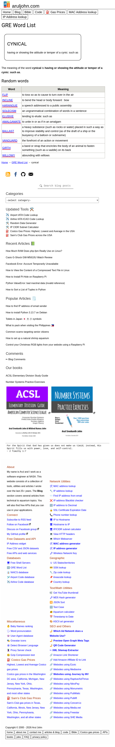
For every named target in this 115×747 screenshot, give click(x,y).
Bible (27, 12)
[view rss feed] (8, 175)
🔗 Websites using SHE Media (66, 718)
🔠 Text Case (57, 608)
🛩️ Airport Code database (20, 578)
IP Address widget (16, 545)
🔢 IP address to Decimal (63, 506)
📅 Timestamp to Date (62, 618)
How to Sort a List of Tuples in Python (26, 291)
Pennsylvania (14, 689)
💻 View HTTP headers (62, 535)
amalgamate (11, 121)
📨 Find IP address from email (66, 497)
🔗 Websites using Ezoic (63, 666)
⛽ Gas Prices (55, 12)
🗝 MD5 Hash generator (63, 598)
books (10, 738)
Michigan (33, 680)
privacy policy (39, 738)
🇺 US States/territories (62, 564)
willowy (8, 155)
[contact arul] (31, 175)
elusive (8, 116)
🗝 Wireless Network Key (63, 554)
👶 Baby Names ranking (20, 627)
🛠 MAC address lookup (63, 487)
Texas (25, 689)
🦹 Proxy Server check (19, 651)
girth (6, 147)
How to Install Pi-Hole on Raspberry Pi (26, 278)
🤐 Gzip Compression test (21, 656)
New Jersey (32, 709)
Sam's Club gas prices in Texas (23, 704)
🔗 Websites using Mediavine (65, 670)
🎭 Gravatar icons (16, 642)
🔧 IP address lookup (61, 492)
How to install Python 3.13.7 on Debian (26, 313)
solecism (9, 110)
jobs (18, 738)
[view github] (23, 175)
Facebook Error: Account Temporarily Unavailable (32, 265)
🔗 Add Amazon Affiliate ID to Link (68, 661)
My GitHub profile (16, 535)
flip (5, 94)
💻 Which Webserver (61, 540)
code (65, 733)
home (10, 733)
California (22, 680)
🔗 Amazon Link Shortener (64, 656)
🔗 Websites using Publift (63, 699)
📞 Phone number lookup (63, 516)
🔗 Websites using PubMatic (65, 694)
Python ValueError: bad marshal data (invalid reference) (35, 284)
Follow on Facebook (17, 525)
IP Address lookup (15, 17)
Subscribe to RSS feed (19, 521)
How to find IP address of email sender (26, 307)
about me (21, 733)
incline (7, 100)
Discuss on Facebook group (22, 530)
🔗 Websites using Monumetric (66, 689)
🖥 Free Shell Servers (18, 564)
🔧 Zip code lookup (60, 573)
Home (7, 12)
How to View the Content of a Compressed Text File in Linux (37, 271)
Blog (18, 12)
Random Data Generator (23, 224)
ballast (8, 131)
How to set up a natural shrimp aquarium (27, 339)
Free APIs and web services (22, 554)
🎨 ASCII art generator (62, 622)
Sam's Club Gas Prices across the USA (31, 236)
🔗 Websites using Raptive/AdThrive (69, 680)
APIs (105, 733)
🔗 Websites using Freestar (64, 713)
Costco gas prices (89, 733)
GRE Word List (20, 162)
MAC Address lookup (83, 12)
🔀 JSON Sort (57, 603)
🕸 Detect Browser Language (22, 646)
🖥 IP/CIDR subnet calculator (65, 530)
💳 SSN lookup (58, 569)
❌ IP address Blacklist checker (66, 501)
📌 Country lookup (59, 583)
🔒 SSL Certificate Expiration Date (68, 511)
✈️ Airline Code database (20, 583)
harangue (10, 105)
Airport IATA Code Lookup (24, 216)
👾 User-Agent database (20, 637)
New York (20, 685)
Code (38, 12)
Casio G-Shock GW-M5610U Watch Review (29, 258)
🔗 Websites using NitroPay (64, 685)
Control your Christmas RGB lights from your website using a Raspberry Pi (45, 346)
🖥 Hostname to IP (60, 525)
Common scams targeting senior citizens (27, 333)
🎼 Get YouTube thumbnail (64, 594)
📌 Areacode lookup (60, 578)
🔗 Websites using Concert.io (65, 704)
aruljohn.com (25, 6)
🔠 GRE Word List (17, 569)
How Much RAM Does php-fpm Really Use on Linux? (34, 252)
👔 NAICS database (17, 573)
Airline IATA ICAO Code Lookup (27, 220)
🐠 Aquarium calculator (62, 613)
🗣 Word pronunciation (19, 632)
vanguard (9, 140)
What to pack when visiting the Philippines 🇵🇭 (30, 326)
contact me (35, 733)
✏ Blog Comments (15, 360)
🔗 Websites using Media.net (65, 709)
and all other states (31, 718)
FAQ (26, 738)
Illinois (21, 709)
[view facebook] (15, 175)
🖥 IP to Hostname (60, 521)
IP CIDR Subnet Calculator (24, 228)
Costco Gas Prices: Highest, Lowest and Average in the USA (42, 232)
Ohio (29, 685)
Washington (36, 689)
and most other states (18, 694)
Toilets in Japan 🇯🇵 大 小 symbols (23, 320)
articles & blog (52, 733)
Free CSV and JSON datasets (23, 549)
